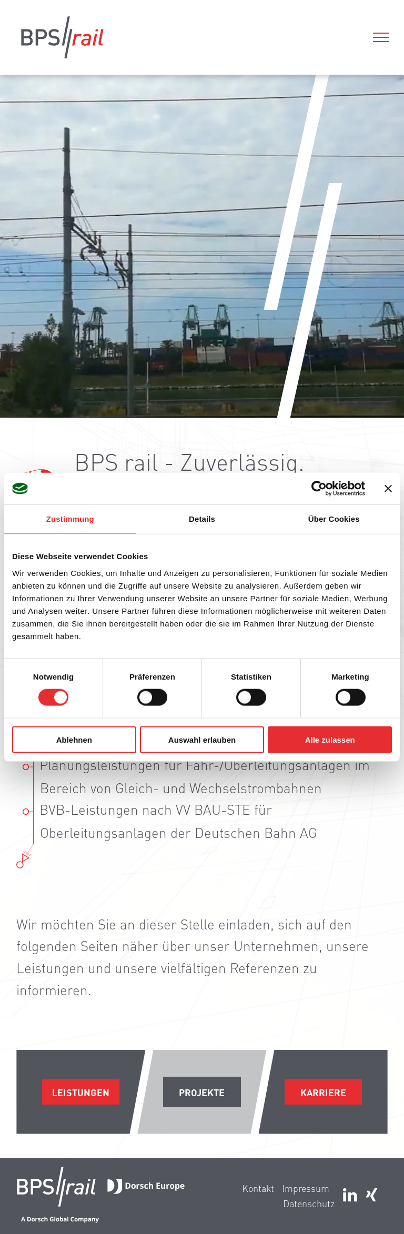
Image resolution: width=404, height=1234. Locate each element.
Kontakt (258, 1188)
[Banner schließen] (388, 488)
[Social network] (371, 1196)
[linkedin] (350, 1196)
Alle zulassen (330, 739)
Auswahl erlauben (202, 739)
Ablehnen (74, 739)
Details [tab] (202, 518)
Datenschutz (309, 1203)
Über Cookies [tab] (334, 518)
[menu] (381, 37)
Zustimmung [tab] (70, 518)
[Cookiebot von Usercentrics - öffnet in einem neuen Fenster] (319, 489)
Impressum (305, 1188)
